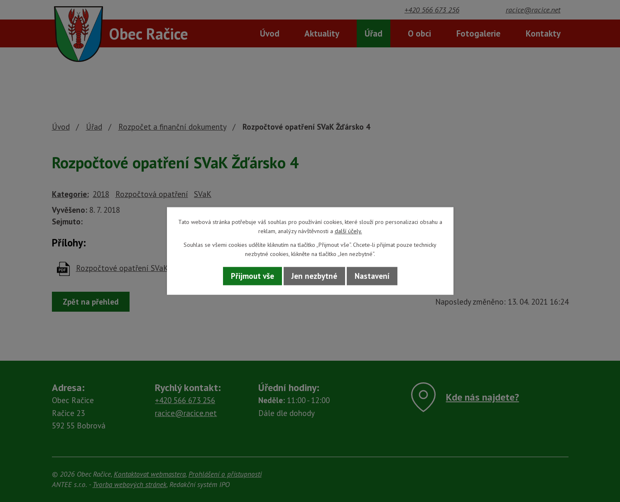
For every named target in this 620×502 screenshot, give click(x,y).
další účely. (348, 231)
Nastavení (372, 276)
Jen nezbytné (314, 276)
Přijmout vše (252, 276)
